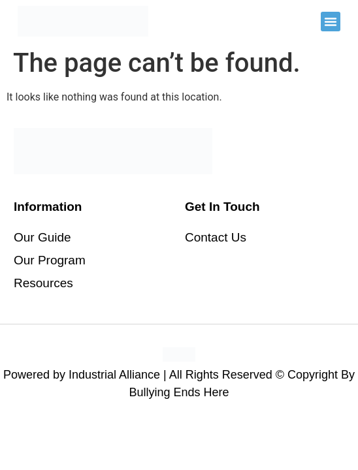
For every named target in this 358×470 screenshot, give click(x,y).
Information (48, 206)
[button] (330, 21)
